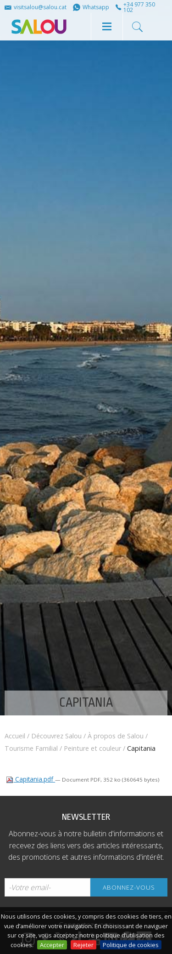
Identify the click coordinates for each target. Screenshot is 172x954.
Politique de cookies (131, 945)
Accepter (52, 945)
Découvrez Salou (56, 735)
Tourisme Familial (31, 748)
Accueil (15, 735)
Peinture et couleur (92, 748)
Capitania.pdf (30, 779)
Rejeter (83, 945)
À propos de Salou (116, 735)
